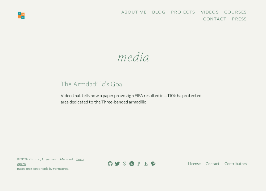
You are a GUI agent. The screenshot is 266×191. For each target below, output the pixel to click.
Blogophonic (39, 168)
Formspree (60, 168)
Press (239, 18)
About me (134, 11)
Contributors (236, 163)
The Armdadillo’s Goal (92, 84)
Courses (235, 11)
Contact (214, 18)
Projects (183, 11)
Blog (158, 11)
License (194, 163)
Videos (210, 11)
